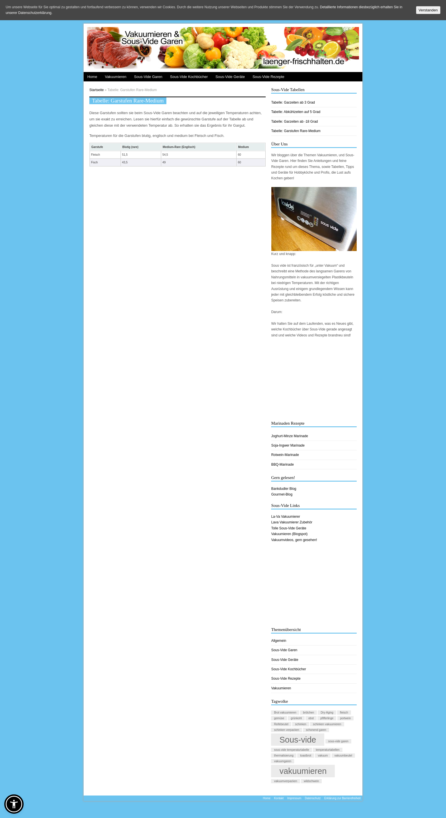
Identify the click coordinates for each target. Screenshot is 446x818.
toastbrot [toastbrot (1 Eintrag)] (305, 755)
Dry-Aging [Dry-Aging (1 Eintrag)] (327, 712)
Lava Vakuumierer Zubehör (291, 522)
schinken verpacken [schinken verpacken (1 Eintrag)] (286, 729)
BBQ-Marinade (282, 464)
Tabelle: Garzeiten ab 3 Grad (293, 102)
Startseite (96, 90)
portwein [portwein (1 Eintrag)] (345, 718)
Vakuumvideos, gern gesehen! (294, 540)
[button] (14, 804)
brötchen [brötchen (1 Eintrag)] (308, 712)
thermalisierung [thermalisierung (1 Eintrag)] (283, 755)
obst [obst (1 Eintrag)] (311, 718)
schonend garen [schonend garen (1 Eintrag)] (316, 729)
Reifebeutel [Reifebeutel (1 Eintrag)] (281, 724)
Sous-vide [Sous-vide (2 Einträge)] (297, 739)
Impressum (294, 798)
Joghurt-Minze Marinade (289, 436)
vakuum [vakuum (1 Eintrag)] (323, 755)
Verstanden (428, 10)
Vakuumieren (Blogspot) (289, 534)
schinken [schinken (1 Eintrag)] (300, 724)
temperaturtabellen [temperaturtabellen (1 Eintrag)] (327, 749)
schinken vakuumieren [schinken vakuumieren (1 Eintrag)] (327, 724)
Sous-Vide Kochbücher (189, 77)
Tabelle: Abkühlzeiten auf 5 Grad (295, 112)
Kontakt (279, 798)
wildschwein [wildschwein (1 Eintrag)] (311, 781)
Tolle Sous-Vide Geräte (288, 528)
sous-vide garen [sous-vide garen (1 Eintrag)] (338, 741)
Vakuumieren (116, 77)
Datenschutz (313, 798)
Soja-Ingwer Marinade (287, 445)
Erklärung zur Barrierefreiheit (342, 798)
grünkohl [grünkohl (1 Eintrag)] (296, 718)
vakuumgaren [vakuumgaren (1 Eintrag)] (282, 761)
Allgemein (278, 641)
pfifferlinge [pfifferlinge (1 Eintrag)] (326, 718)
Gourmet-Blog (281, 494)
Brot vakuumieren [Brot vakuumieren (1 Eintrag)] (285, 712)
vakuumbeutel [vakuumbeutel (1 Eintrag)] (343, 755)
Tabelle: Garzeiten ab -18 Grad (294, 122)
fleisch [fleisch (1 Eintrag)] (344, 712)
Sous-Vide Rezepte (268, 77)
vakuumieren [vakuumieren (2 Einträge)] (303, 771)
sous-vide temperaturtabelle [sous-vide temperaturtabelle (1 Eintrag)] (291, 749)
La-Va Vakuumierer (285, 517)
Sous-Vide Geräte (230, 77)
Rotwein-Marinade (285, 455)
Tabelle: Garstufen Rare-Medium (295, 131)
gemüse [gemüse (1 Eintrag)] (279, 718)
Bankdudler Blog (283, 489)
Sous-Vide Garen (148, 77)
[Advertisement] (314, 379)
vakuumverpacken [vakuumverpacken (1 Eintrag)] (285, 781)
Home (92, 77)
